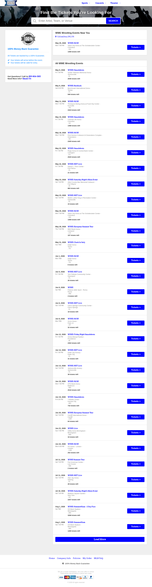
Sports (86, 3)
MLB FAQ (98, 558)
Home (52, 558)
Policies (77, 558)
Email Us (27, 79)
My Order (87, 558)
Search (113, 21)
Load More (100, 539)
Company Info (64, 558)
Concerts (100, 3)
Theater (115, 3)
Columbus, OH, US (64, 37)
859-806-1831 (35, 76)
